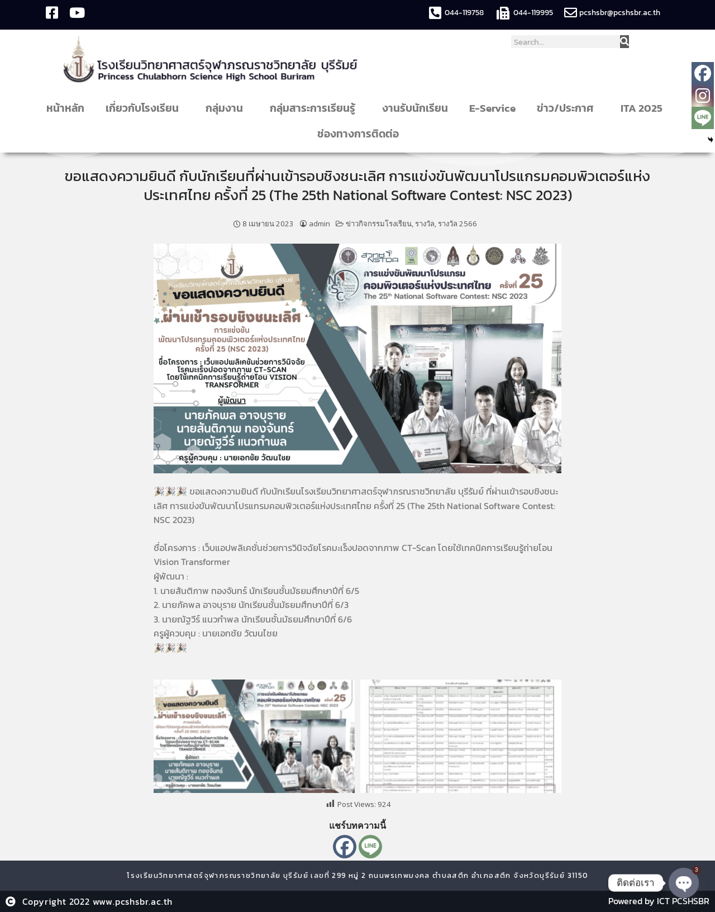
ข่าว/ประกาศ (568, 108)
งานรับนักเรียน (415, 108)
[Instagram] (703, 95)
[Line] (370, 846)
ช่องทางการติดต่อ (360, 134)
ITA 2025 (641, 108)
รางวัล (425, 223)
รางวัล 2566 (457, 223)
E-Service (492, 108)
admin (319, 223)
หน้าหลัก (65, 108)
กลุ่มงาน (227, 108)
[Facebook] (344, 846)
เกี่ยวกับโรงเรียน (145, 108)
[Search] (624, 41)
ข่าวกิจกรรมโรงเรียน (379, 223)
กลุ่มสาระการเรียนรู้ (315, 108)
